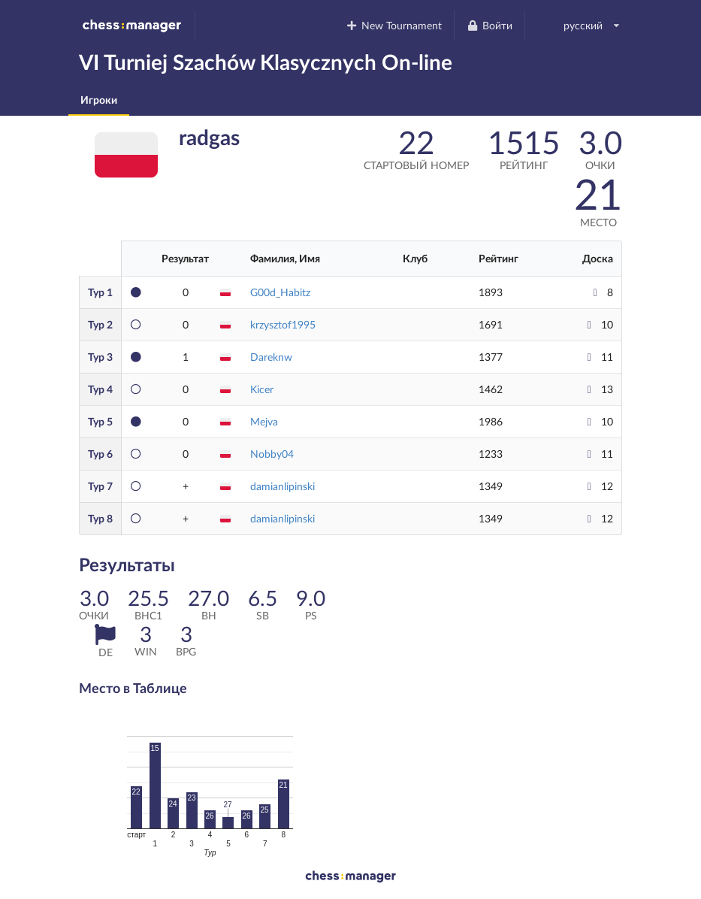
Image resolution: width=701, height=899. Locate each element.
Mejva (264, 421)
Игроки (98, 99)
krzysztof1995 (283, 324)
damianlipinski (282, 486)
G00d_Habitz (280, 292)
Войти (489, 25)
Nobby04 (272, 453)
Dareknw (271, 356)
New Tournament (394, 25)
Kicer (261, 389)
